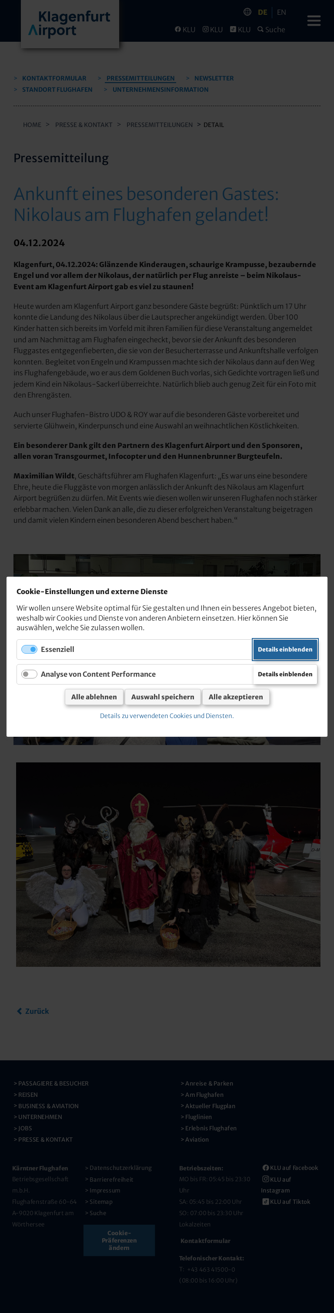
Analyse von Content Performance (98, 673)
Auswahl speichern (162, 697)
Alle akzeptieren (236, 697)
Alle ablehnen (94, 697)
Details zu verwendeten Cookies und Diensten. (167, 716)
